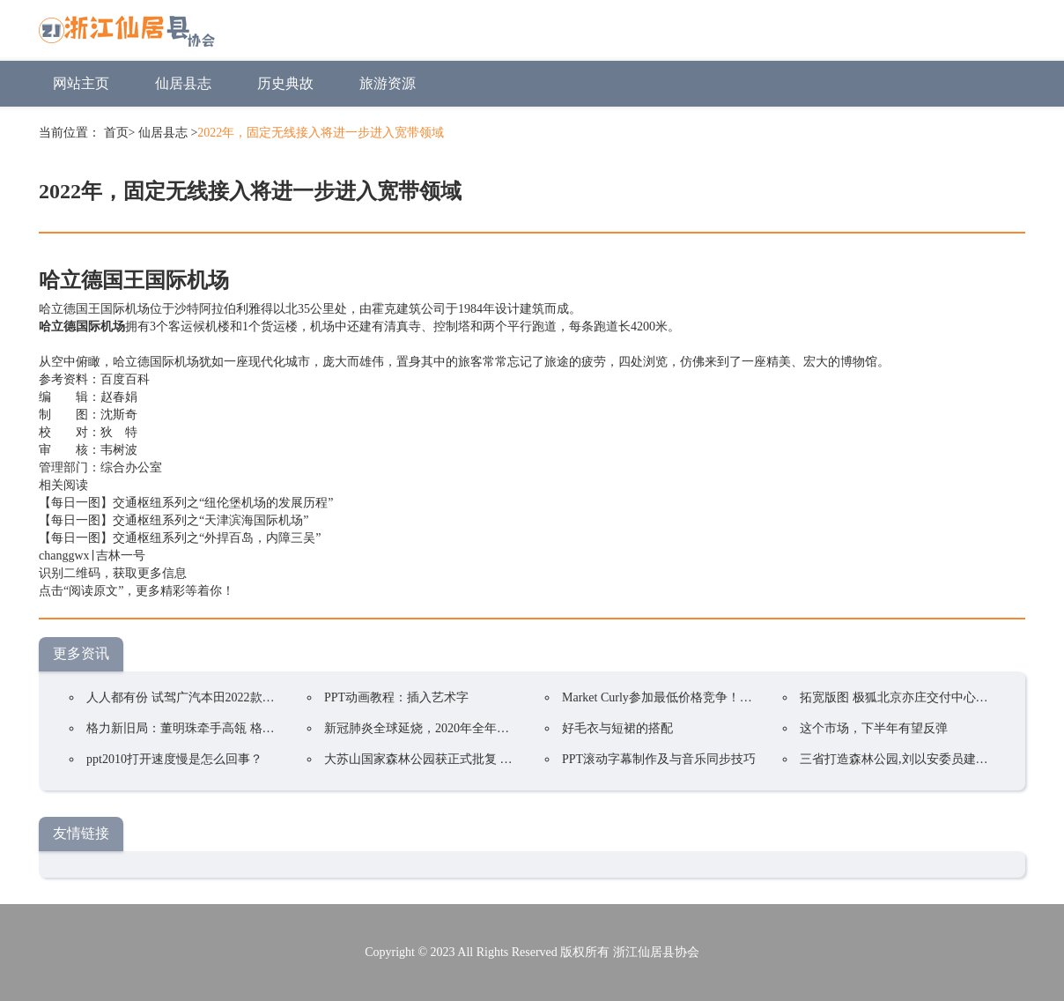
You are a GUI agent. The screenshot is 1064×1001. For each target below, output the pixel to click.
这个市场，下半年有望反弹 (874, 728)
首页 (116, 132)
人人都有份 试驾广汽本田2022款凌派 (186, 697)
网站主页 (81, 83)
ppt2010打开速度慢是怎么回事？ (174, 759)
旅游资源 (387, 83)
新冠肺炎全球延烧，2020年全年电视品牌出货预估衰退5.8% (485, 728)
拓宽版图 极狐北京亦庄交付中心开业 (900, 697)
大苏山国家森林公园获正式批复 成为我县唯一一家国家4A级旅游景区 (512, 759)
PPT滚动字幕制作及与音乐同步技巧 (659, 759)
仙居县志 (183, 83)
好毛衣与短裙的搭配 (617, 728)
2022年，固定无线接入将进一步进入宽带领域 (320, 132)
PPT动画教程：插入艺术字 (396, 697)
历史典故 (285, 83)
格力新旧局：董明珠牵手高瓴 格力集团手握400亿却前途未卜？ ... (263, 728)
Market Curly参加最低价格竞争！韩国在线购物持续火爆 (712, 697)
